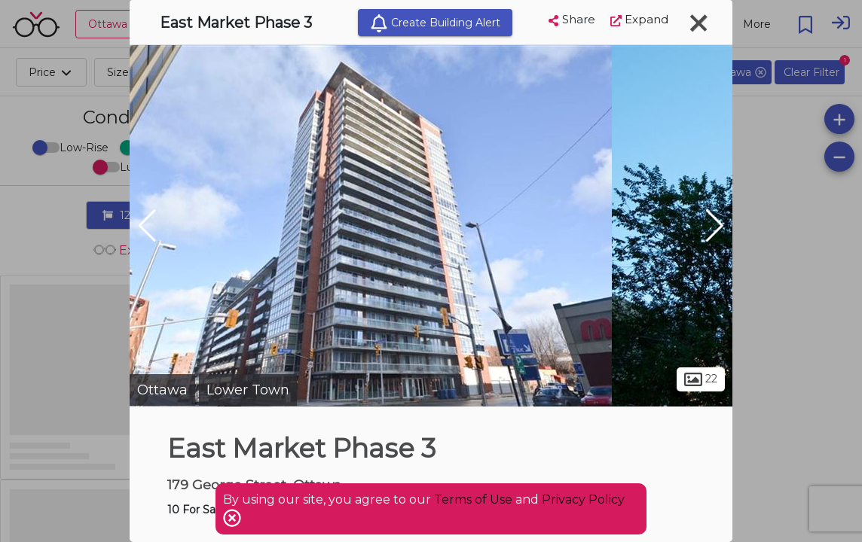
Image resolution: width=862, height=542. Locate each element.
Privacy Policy (583, 499)
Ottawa (162, 390)
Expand (639, 19)
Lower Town (247, 390)
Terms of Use (473, 499)
